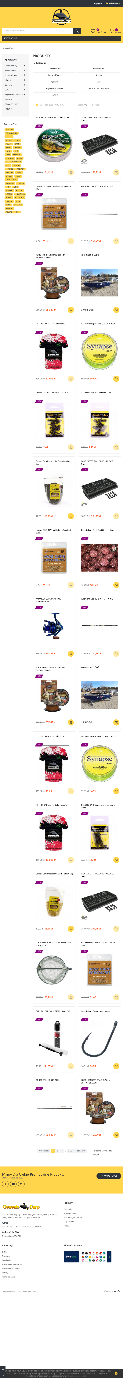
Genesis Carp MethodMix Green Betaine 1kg (53, 462)
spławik (16, 155)
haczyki (9, 172)
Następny (81, 1151)
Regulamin (6, 1260)
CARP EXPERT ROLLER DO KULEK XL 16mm (97, 875)
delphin (17, 147)
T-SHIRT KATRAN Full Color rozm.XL (51, 805)
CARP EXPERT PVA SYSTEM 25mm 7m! (53, 1011)
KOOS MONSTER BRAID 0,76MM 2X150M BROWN (95, 1081)
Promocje (68, 1209)
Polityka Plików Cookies (12, 1264)
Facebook (5, 1184)
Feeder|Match (10, 71)
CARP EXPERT (11, 180)
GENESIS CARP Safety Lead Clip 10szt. (52, 393)
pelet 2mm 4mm (12, 212)
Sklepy (66, 1226)
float (18, 176)
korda (9, 198)
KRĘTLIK (9, 208)
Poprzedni (43, 1151)
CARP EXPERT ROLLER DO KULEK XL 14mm (97, 462)
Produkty (11, 60)
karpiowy (19, 198)
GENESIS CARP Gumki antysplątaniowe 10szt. (98, 806)
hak (7, 187)
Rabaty (5, 1273)
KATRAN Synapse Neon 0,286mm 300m (98, 736)
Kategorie (10, 38)
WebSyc (117, 1291)
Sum (7, 90)
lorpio (9, 194)
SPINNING (10, 158)
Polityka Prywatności (11, 1269)
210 (70, 1151)
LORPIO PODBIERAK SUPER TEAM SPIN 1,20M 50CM (53, 944)
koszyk (19, 190)
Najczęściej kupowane (73, 1218)
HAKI (8, 155)
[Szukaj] (41, 31)
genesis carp (11, 133)
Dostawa (6, 1256)
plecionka (20, 194)
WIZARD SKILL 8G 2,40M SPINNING (97, 599)
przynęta (10, 183)
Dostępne (104, 105)
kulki (15, 187)
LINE (16, 151)
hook (8, 151)
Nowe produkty (70, 1213)
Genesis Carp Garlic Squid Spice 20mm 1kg (99, 530)
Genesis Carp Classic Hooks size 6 (95, 1011)
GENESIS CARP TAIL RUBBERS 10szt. (97, 393)
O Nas (4, 1252)
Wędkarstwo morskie (14, 95)
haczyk (9, 201)
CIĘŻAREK (18, 205)
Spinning (8, 85)
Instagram (21, 1184)
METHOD (9, 169)
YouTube (13, 1184)
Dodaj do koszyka (71, 310)
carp (17, 144)
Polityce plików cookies (76, 1376)
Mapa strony (69, 1222)
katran (9, 190)
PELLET (8, 144)
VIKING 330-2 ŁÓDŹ (90, 668)
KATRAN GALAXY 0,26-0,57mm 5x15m (52, 118)
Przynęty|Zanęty (11, 75)
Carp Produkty (11, 66)
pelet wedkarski (13, 162)
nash (8, 147)
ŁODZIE (8, 109)
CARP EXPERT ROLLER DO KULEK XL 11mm (97, 119)
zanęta (21, 183)
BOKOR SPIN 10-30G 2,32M (48, 1080)
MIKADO (9, 129)
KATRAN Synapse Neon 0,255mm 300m (98, 324)
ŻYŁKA (19, 158)
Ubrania (8, 80)
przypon (20, 169)
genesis (16, 165)
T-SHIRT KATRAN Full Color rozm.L (51, 736)
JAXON (19, 172)
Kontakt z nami (8, 1277)
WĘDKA (9, 176)
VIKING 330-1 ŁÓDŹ (90, 255)
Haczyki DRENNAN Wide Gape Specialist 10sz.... (53, 187)
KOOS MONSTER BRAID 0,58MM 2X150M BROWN (50, 256)
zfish (8, 205)
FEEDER (9, 137)
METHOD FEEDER (13, 140)
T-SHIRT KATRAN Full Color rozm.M (51, 324)
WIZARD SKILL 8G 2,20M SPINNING (97, 186)
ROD (18, 201)
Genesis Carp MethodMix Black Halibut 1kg (54, 874)
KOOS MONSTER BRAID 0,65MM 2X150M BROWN (50, 669)
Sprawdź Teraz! (109, 1176)
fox (7, 165)
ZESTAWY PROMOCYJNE (11, 102)
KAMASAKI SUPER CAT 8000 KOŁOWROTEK (48, 600)
